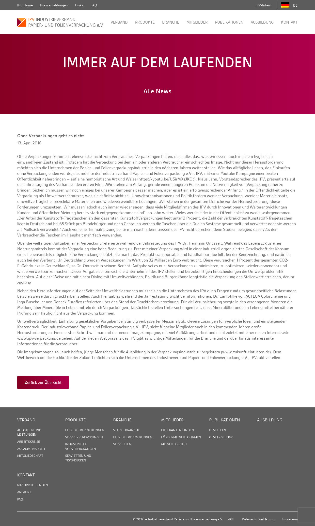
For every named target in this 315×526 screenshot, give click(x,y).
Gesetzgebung (221, 437)
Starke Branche (126, 430)
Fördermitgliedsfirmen (181, 437)
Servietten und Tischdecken (78, 457)
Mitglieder (197, 22)
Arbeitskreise (28, 441)
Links (79, 5)
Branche (170, 22)
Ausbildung (262, 22)
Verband (119, 22)
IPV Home (25, 5)
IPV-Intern (263, 5)
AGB (231, 519)
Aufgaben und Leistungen (29, 432)
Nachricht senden (32, 485)
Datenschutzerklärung (258, 519)
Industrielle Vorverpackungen (80, 446)
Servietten (122, 444)
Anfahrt (24, 492)
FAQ (94, 5)
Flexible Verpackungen (84, 430)
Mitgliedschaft (30, 455)
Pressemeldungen (54, 5)
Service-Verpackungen (84, 437)
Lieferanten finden (177, 430)
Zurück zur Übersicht (43, 382)
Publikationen (229, 22)
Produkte (145, 22)
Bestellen (217, 430)
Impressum (290, 519)
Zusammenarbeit (31, 448)
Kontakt (289, 22)
